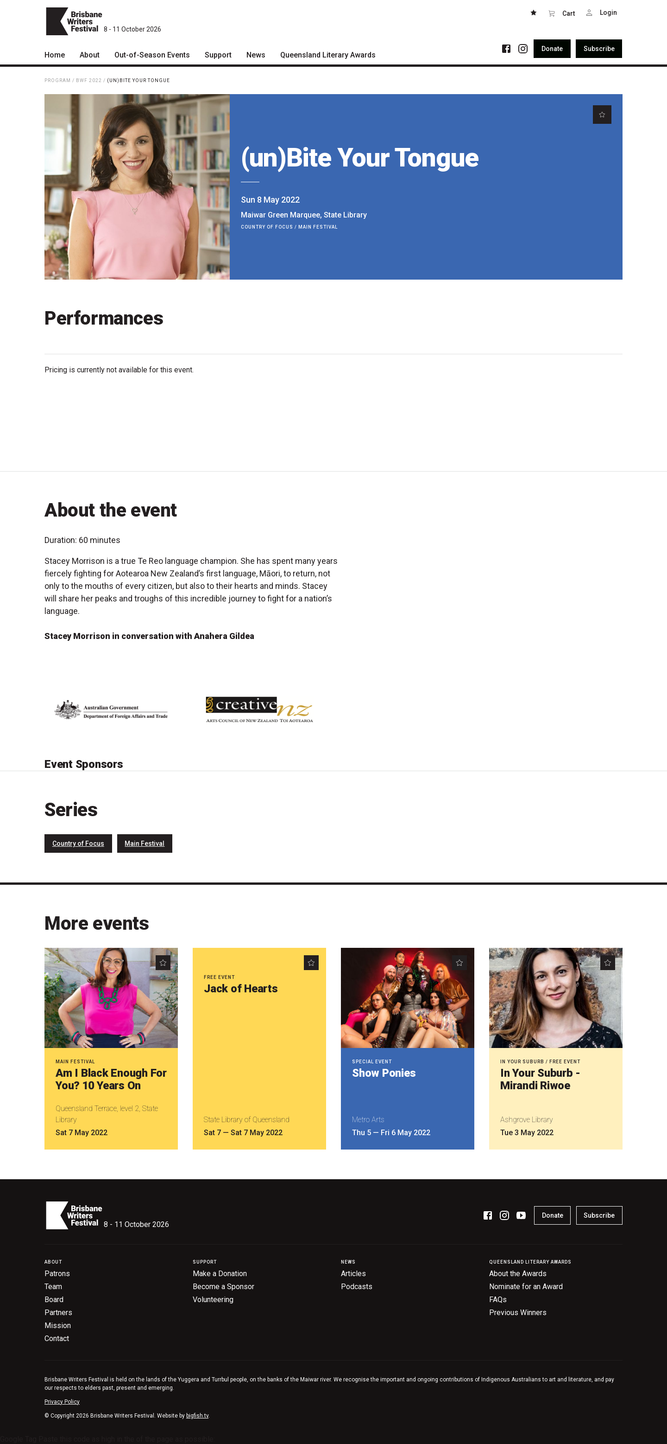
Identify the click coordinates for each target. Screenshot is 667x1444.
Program (57, 80)
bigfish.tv (197, 1415)
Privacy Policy (62, 1402)
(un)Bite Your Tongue (138, 80)
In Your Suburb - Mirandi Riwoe (540, 1079)
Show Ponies (383, 1073)
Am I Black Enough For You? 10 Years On (111, 1079)
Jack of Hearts (241, 988)
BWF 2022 (89, 80)
